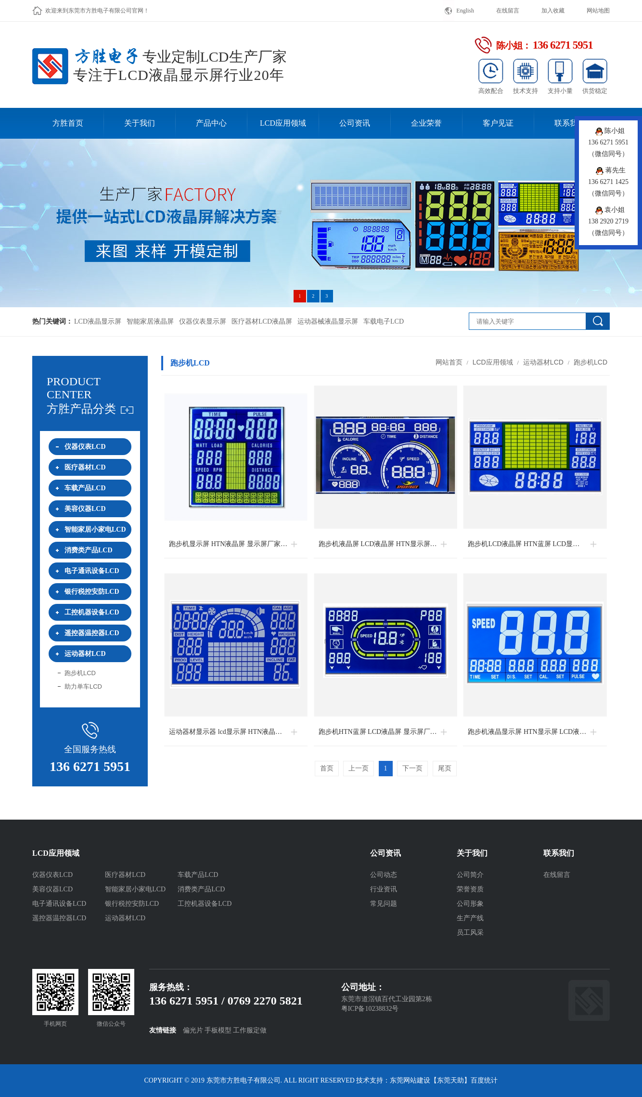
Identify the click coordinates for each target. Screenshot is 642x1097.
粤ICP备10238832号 (370, 1008)
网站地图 (598, 10)
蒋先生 (611, 170)
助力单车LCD (83, 686)
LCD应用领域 (283, 123)
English (465, 10)
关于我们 (139, 123)
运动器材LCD (543, 362)
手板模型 (218, 1030)
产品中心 (211, 123)
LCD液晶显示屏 (97, 321)
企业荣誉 (426, 123)
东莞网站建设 (410, 1080)
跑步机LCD (80, 673)
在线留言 (507, 10)
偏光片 (193, 1030)
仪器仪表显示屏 (202, 321)
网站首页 (449, 362)
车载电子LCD (383, 321)
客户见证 (498, 123)
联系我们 (569, 123)
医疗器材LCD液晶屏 (261, 321)
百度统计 (484, 1080)
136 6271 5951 (90, 766)
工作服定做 (250, 1030)
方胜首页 (67, 123)
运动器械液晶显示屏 (327, 321)
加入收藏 (553, 10)
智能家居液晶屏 (150, 321)
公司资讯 (354, 123)
